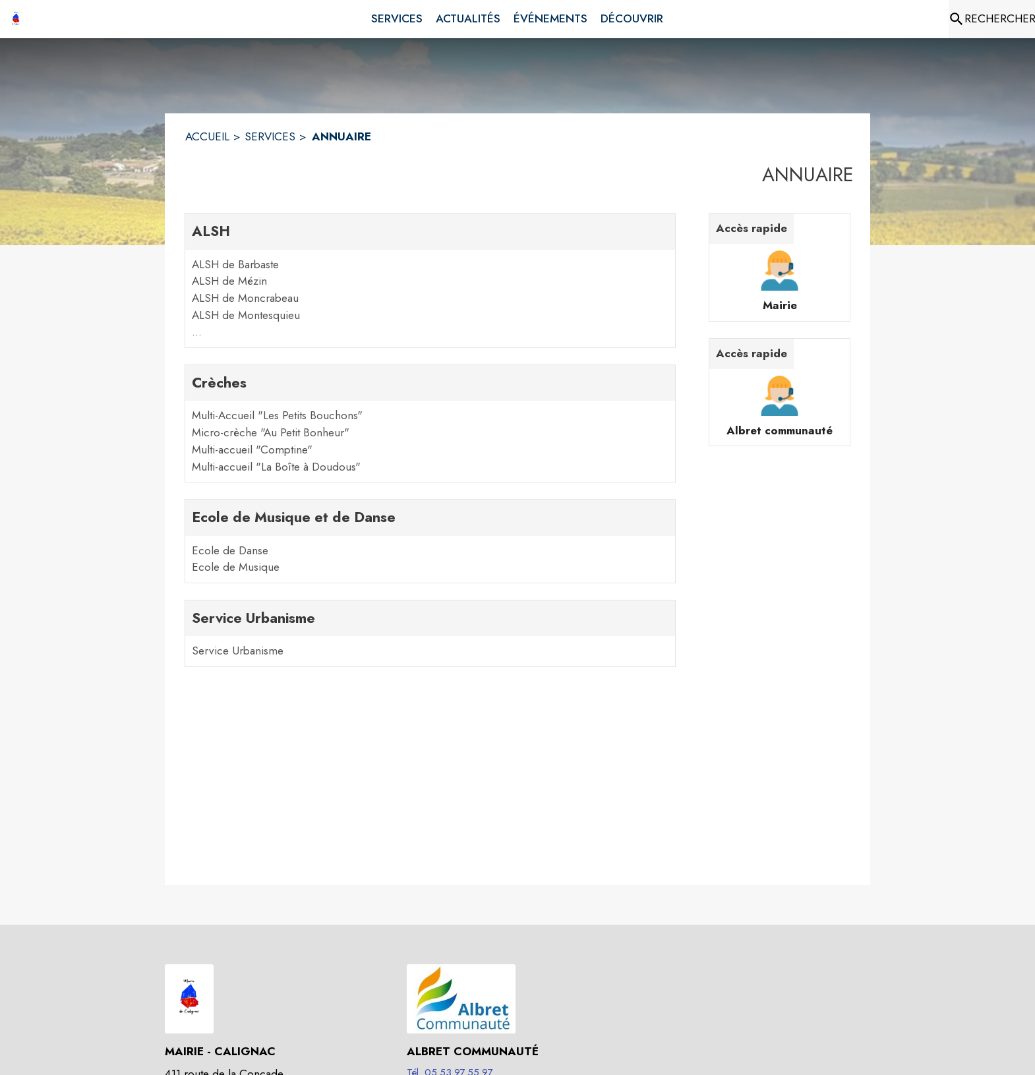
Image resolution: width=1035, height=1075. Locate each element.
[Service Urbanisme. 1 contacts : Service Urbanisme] (430, 633)
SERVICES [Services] (270, 136)
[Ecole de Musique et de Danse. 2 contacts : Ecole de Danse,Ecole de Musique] (430, 541)
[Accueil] (16, 19)
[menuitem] (397, 16)
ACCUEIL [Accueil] (207, 136)
